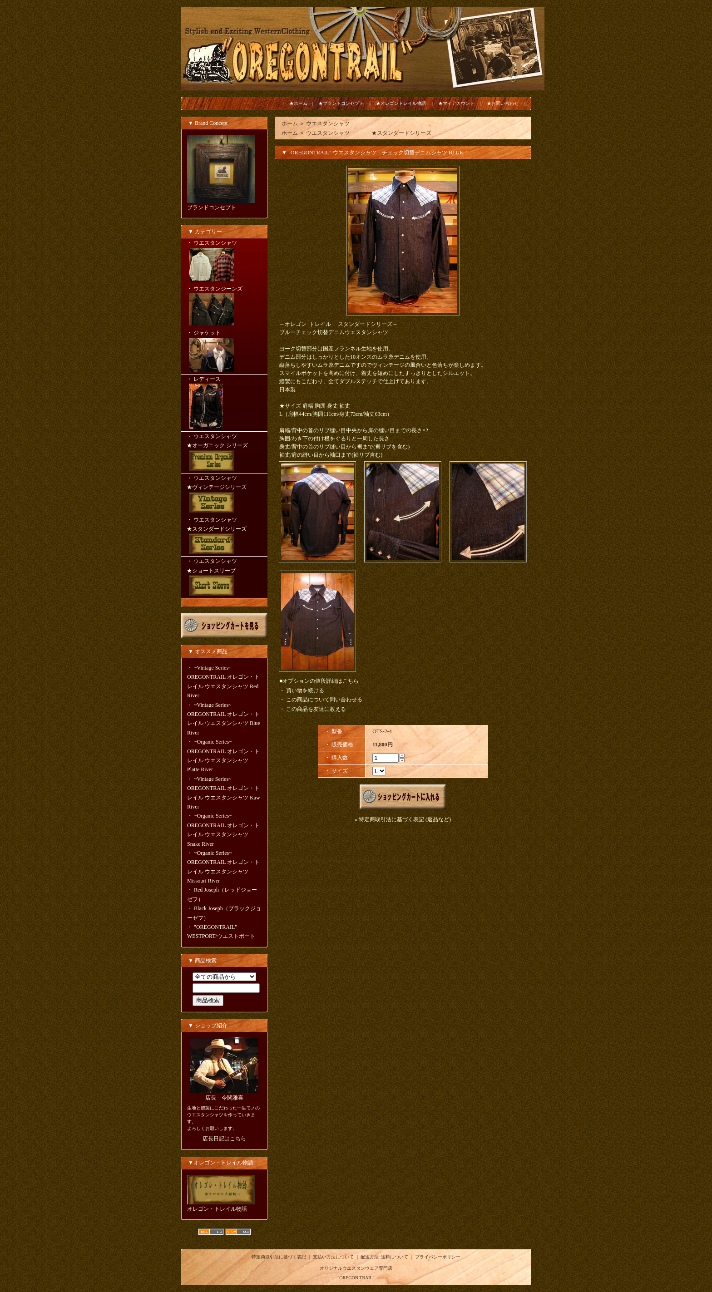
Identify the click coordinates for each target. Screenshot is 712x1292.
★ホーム (298, 103)
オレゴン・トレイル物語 (217, 1209)
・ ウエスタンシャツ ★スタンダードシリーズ (224, 537)
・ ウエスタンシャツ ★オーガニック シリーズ (224, 453)
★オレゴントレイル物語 (400, 103)
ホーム (290, 123)
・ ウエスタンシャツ (224, 261)
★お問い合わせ (502, 103)
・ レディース (224, 403)
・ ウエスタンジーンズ (224, 307)
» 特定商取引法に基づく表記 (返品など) (403, 819)
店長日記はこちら (224, 1138)
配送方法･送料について (384, 1256)
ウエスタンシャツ (328, 123)
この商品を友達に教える (316, 709)
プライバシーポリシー (437, 1256)
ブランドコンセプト (211, 207)
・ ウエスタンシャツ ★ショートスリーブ (224, 578)
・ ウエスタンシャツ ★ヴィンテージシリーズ (224, 495)
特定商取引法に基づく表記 (279, 1256)
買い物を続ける (305, 690)
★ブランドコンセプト (341, 103)
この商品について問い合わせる (324, 699)
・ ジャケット (224, 352)
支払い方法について (333, 1256)
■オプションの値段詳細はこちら (319, 681)
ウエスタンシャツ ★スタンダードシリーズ (368, 133)
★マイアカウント (456, 103)
